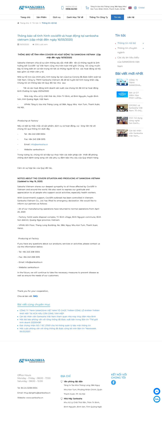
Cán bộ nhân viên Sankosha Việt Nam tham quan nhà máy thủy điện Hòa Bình (58, 316)
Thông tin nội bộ (49, 23)
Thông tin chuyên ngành (127, 50)
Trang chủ (23, 23)
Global (139, 7)
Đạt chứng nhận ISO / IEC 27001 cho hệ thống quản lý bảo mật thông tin (55, 325)
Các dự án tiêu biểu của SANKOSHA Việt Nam (128, 61)
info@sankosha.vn (39, 144)
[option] (130, 110)
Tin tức (35, 23)
